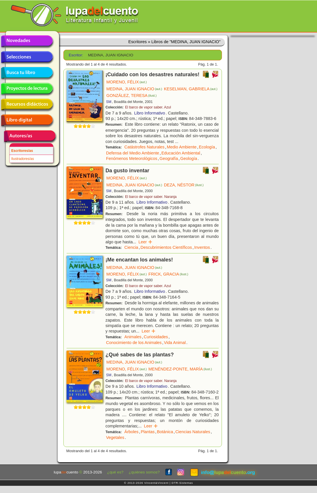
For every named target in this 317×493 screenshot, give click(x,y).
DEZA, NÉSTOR (184, 185)
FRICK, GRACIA (168, 274)
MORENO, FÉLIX (126, 82)
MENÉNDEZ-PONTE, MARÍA (180, 369)
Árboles (131, 431)
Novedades (27, 41)
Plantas (147, 431)
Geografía (169, 158)
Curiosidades (156, 337)
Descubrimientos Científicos (166, 247)
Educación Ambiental (180, 153)
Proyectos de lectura (27, 88)
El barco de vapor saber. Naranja (151, 197)
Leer (145, 242)
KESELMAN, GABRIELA (191, 89)
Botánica (165, 431)
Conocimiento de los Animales (134, 342)
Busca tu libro (27, 73)
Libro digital (27, 120)
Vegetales (115, 437)
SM (108, 102)
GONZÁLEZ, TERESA (131, 95)
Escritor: (76, 55)
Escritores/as (22, 151)
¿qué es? (115, 472)
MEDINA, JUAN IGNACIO (134, 89)
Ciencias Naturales (192, 431)
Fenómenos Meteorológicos (131, 158)
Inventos (202, 247)
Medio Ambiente (182, 147)
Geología (188, 158)
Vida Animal (175, 342)
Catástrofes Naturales (144, 147)
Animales (132, 337)
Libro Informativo (149, 113)
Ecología (207, 147)
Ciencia (131, 247)
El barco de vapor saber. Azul (148, 107)
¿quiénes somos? (144, 472)
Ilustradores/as (22, 159)
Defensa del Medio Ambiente (132, 153)
